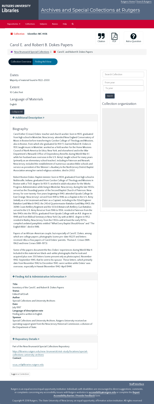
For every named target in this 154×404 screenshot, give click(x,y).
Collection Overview (21, 61)
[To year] (123, 88)
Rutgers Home (128, 1)
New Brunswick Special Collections (31, 52)
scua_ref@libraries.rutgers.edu (28, 364)
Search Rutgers (144, 1)
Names (55, 24)
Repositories (13, 24)
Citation (101, 38)
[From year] (123, 82)
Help (65, 24)
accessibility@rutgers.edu (102, 392)
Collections (30, 24)
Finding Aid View (43, 61)
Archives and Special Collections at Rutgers (90, 10)
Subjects (43, 24)
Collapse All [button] (17, 112)
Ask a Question (133, 38)
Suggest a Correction (20, 374)
